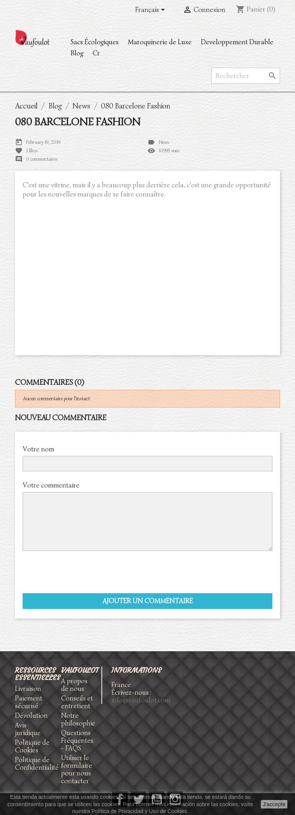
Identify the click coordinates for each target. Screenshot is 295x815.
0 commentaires (42, 159)
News (164, 142)
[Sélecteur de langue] (151, 10)
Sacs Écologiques (95, 42)
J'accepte (274, 804)
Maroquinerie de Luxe (160, 42)
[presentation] (81, 572)
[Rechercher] (245, 76)
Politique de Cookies (32, 746)
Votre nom (38, 449)
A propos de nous (74, 685)
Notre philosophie (78, 719)
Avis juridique (28, 729)
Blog (77, 53)
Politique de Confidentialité (37, 763)
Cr (96, 53)
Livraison (28, 688)
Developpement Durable (237, 42)
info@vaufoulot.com (140, 700)
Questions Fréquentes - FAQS (77, 740)
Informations (136, 670)
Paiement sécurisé (28, 702)
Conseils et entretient (77, 702)
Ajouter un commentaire (148, 601)
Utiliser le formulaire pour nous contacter (76, 769)
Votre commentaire (51, 485)
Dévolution (31, 715)
